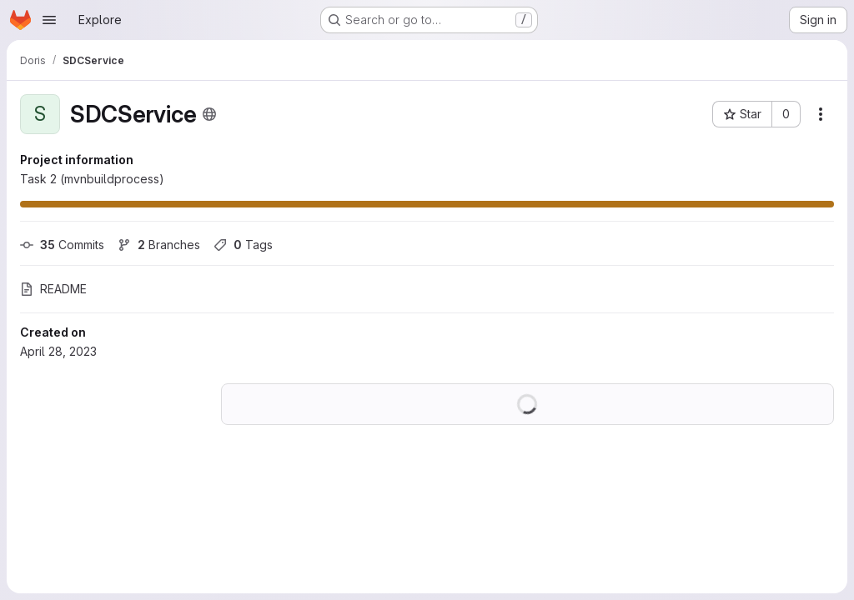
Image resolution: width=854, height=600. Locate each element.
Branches (159, 245)
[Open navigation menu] (49, 20)
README (53, 289)
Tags (243, 245)
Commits (62, 245)
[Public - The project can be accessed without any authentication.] (209, 114)
